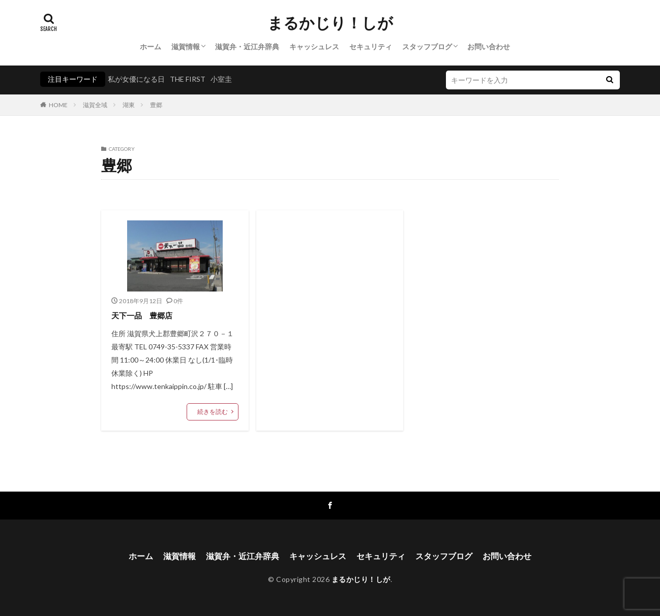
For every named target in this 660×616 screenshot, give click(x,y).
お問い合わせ (488, 46)
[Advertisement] (330, 304)
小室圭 (221, 79)
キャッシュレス (314, 46)
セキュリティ (370, 46)
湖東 (129, 105)
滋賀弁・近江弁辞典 (247, 46)
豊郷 (156, 105)
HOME (58, 105)
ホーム (150, 46)
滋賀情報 (185, 46)
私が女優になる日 (136, 79)
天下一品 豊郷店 (141, 315)
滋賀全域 (95, 105)
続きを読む (212, 411)
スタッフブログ (427, 46)
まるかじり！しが (330, 22)
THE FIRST (187, 79)
